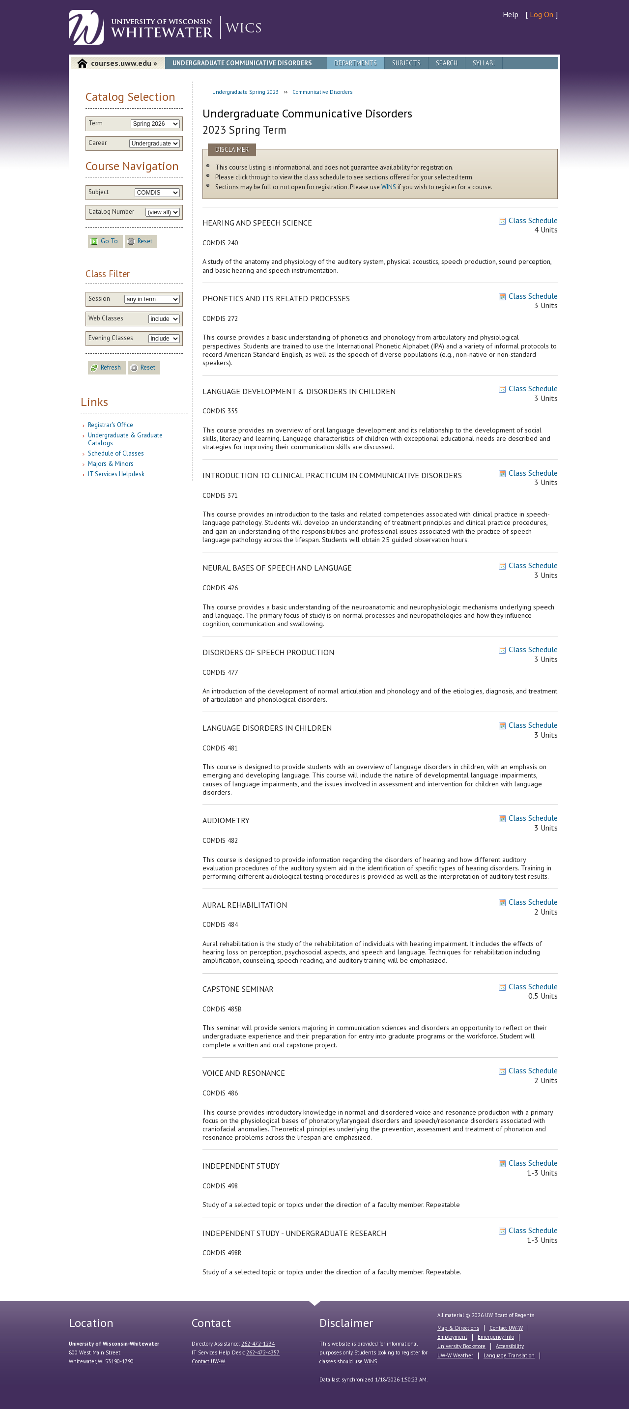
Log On (541, 14)
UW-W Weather (455, 1355)
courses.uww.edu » (124, 63)
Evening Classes (110, 338)
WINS (388, 187)
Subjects (406, 63)
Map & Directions (458, 1327)
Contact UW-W (208, 1361)
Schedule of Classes (116, 453)
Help (510, 14)
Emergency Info (496, 1336)
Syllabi (484, 63)
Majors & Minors (111, 464)
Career (97, 143)
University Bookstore (461, 1346)
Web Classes (105, 318)
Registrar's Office (110, 425)
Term (95, 123)
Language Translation (509, 1355)
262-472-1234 (258, 1343)
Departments (355, 63)
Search (446, 63)
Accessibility (510, 1346)
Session (99, 299)
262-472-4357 (263, 1352)
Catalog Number (111, 212)
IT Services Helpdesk (116, 474)
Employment (452, 1336)
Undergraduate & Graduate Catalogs (125, 439)
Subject (98, 192)
